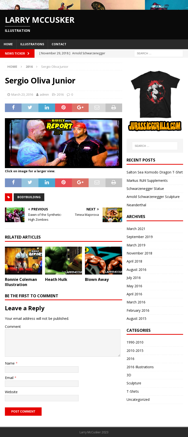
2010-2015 (135, 350)
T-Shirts (133, 391)
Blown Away (97, 279)
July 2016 (134, 277)
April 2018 (134, 261)
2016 (60, 94)
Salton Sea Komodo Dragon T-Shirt (155, 172)
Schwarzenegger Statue (145, 188)
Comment (13, 326)
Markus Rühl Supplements (147, 180)
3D (129, 375)
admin (44, 94)
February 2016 (138, 310)
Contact (59, 44)
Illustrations (32, 44)
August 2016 (136, 269)
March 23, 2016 (22, 94)
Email (9, 377)
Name (10, 363)
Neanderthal (136, 205)
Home (8, 44)
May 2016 (134, 286)
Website (11, 392)
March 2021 (136, 228)
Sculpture (134, 383)
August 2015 (136, 318)
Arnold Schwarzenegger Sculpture (153, 196)
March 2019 (136, 245)
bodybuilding (29, 197)
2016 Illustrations (140, 367)
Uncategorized (138, 399)
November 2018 (139, 253)
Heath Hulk (56, 279)
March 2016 (136, 302)
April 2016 (134, 294)
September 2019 (140, 236)
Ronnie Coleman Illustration (21, 282)
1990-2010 (135, 342)
